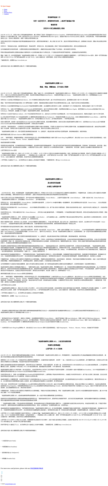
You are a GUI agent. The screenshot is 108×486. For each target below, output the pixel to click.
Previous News (8, 12)
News (5, 11)
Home (5, 9)
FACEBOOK (34, 468)
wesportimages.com (10, 484)
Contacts (6, 14)
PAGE (41, 468)
